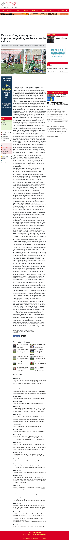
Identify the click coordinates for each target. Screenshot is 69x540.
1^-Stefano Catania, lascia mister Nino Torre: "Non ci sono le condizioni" (32, 439)
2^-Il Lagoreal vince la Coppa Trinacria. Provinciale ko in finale (30, 507)
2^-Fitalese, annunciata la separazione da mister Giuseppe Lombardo (31, 526)
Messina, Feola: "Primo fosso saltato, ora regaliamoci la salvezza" (30, 518)
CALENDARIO (36, 534)
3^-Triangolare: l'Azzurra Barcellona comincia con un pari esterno (30, 467)
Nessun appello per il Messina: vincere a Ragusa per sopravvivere (31, 494)
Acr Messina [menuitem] (10, 10)
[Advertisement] (57, 82)
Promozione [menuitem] (35, 10)
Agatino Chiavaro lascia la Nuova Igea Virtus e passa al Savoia (30, 408)
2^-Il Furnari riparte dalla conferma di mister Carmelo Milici (29, 385)
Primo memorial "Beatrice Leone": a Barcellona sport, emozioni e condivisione (33, 398)
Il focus (17, 330)
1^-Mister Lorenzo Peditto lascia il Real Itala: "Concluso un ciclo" (30, 447)
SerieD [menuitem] (18, 10)
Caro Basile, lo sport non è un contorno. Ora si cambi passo (22, 346)
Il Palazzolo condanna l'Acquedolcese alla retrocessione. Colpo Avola (31, 479)
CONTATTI (41, 534)
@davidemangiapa (30, 331)
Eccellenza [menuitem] (26, 10)
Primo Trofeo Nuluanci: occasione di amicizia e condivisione (29, 431)
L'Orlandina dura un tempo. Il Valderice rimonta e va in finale (29, 421)
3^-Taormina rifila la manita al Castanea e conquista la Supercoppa (31, 500)
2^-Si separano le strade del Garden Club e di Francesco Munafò (30, 437)
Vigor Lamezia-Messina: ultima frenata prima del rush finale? (22, 358)
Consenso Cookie (31, 532)
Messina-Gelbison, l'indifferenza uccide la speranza (39, 358)
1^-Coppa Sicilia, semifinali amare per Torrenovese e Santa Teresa (31, 508)
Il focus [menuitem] (52, 10)
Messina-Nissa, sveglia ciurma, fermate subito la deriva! (40, 363)
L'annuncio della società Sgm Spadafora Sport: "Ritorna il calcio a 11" (31, 460)
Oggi (48, 65)
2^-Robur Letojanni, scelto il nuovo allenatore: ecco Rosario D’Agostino (32, 436)
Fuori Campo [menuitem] (60, 10)
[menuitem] (67, 10)
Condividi (16, 336)
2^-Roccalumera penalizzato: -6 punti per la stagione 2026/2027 (30, 488)
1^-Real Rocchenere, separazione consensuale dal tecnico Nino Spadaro (32, 446)
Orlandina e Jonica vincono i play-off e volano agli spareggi (29, 477)
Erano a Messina (51, 92)
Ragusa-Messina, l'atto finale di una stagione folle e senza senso (39, 346)
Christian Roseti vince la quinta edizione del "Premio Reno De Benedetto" (32, 409)
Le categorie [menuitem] (44, 10)
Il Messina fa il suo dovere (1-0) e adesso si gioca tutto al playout (30, 521)
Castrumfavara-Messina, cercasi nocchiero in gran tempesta (22, 369)
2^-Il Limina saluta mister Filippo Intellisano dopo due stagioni (29, 449)
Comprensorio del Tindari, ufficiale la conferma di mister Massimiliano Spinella (33, 391)
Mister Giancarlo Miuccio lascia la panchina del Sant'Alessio (29, 419)
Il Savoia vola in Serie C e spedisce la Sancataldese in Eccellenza (31, 513)
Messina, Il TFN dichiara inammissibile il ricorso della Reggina (30, 465)
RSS (45, 534)
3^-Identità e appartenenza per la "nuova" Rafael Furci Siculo (29, 416)
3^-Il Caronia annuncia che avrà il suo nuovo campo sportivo (29, 383)
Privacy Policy (38, 532)
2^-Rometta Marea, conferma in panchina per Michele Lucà (29, 403)
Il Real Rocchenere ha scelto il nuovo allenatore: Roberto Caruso (30, 380)
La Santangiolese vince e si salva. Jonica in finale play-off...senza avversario (33, 515)
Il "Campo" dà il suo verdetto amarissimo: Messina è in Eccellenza (31, 480)
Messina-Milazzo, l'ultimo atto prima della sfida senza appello (22, 351)
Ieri (51, 65)
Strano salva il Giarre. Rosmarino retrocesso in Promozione (29, 517)
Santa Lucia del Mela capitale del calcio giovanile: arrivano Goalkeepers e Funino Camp (36, 455)
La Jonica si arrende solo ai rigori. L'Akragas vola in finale (29, 454)
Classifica (3, 118)
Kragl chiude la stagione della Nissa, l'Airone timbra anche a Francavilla (32, 499)
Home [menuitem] (2, 10)
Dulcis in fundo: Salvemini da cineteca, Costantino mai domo (29, 444)
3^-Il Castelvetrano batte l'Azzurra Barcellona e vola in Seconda (30, 418)
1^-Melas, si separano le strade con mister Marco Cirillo (28, 390)
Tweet (24, 336)
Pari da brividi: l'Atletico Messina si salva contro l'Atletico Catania (30, 487)
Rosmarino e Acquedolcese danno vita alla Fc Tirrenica (28, 381)
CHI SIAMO (25, 534)
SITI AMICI (30, 534)
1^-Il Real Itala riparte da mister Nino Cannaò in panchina (28, 426)
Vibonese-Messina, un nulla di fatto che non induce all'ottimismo (22, 363)
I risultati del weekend (20, 482)
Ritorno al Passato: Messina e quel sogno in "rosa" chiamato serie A (31, 393)
